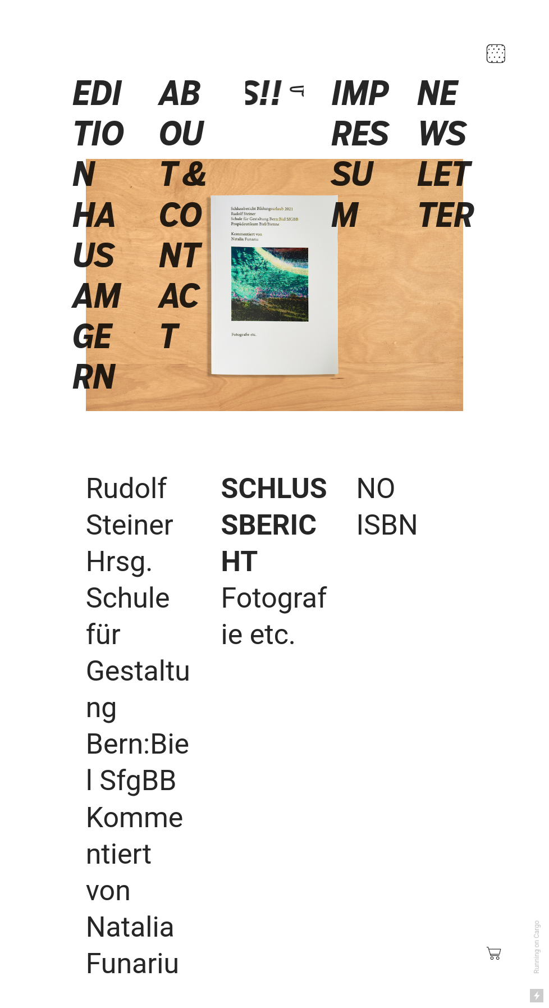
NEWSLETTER (446, 154)
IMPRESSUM (360, 154)
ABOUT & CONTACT (183, 215)
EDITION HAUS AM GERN (98, 235)
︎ (495, 953)
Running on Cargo (537, 947)
